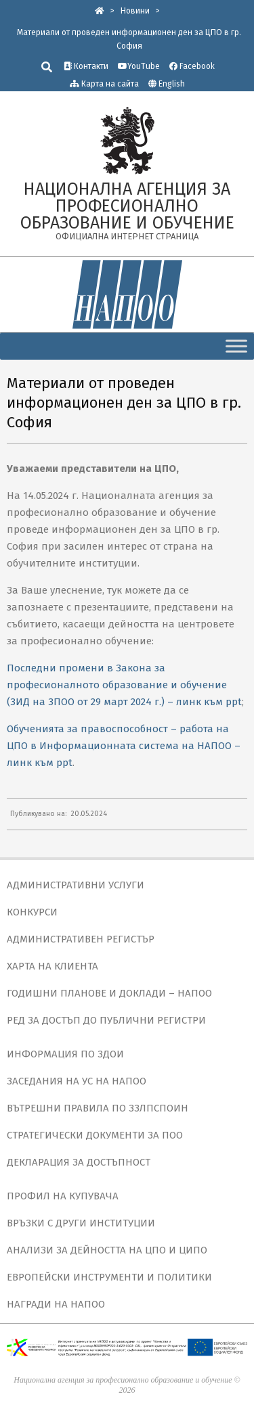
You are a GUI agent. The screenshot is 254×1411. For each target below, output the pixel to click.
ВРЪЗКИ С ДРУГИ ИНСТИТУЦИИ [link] (81, 1223)
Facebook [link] (192, 66)
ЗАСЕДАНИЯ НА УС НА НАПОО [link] (76, 1081)
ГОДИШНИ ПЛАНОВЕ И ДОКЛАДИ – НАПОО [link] (109, 993)
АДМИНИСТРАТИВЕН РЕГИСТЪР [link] (80, 939)
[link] (99, 11)
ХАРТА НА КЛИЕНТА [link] (52, 966)
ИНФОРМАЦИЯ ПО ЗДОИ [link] (65, 1054)
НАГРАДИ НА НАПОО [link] (56, 1304)
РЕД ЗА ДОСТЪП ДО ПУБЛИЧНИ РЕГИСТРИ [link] (106, 1020)
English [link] (171, 84)
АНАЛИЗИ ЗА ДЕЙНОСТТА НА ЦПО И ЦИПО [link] (107, 1250)
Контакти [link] (86, 66)
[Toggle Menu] (236, 345)
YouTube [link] (139, 66)
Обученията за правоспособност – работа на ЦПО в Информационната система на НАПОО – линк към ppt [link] (123, 746)
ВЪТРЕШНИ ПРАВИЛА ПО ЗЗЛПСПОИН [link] (97, 1108)
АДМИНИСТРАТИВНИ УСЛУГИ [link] (75, 885)
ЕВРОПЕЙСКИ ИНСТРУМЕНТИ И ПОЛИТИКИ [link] (109, 1277)
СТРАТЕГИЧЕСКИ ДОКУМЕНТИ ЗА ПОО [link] (95, 1135)
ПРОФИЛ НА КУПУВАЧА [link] (63, 1196)
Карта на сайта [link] (104, 84)
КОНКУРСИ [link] (32, 912)
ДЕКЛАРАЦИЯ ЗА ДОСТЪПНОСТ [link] (78, 1162)
